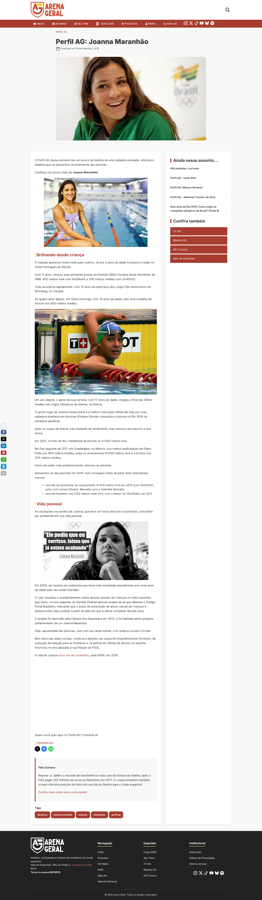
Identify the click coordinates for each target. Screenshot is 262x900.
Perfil (152, 23)
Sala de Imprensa (184, 258)
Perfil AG (61, 32)
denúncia (42, 814)
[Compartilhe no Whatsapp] (3, 460)
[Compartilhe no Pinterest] (3, 453)
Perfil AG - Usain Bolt (183, 178)
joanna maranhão (63, 814)
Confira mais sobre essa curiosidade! (62, 792)
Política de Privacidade (202, 858)
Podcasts (130, 23)
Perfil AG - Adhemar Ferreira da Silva (192, 197)
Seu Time (149, 858)
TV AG (177, 231)
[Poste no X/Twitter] (3, 439)
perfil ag (116, 814)
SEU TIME (83, 23)
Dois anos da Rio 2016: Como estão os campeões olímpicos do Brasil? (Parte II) (194, 208)
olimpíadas (99, 814)
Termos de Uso (198, 863)
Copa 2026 (107, 23)
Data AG (172, 23)
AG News (60, 23)
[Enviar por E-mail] (3, 473)
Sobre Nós (195, 852)
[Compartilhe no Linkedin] (3, 446)
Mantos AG (180, 240)
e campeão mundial (80, 865)
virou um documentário (73, 655)
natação (83, 814)
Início (40, 23)
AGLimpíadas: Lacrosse (184, 168)
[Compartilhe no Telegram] (3, 466)
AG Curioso (180, 249)
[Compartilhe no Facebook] (3, 432)
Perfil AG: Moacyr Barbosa (186, 187)
